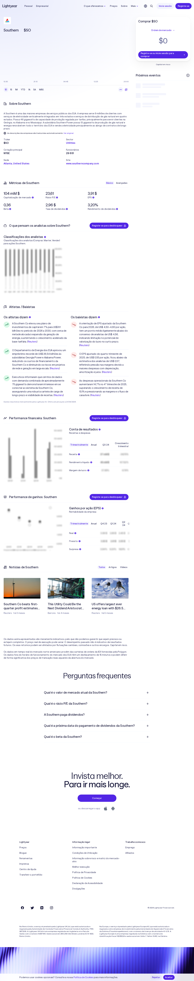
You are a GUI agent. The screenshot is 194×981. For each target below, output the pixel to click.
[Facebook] (22, 908)
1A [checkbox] (29, 89)
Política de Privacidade (84, 872)
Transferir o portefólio (30, 874)
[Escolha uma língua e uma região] (145, 6)
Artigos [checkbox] (113, 567)
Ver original (69, 133)
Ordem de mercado (163, 30)
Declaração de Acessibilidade (87, 883)
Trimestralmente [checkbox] (79, 444)
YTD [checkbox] (23, 89)
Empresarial (42, 6)
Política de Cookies (82, 877)
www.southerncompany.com (82, 163)
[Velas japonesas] (126, 89)
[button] (35, 139)
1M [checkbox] (16, 89)
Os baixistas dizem (85, 317)
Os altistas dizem (17, 317)
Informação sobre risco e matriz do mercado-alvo (96, 860)
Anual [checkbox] (94, 444)
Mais (135, 6)
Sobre (124, 6)
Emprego (130, 847)
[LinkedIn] (42, 908)
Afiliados (129, 853)
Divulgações (78, 888)
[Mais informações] (188, 75)
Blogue (23, 853)
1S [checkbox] (11, 89)
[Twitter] (32, 908)
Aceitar (169, 977)
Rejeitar (156, 977)
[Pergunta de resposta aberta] (147, 692)
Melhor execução (81, 867)
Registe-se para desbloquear (109, 225)
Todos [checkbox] (102, 567)
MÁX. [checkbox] (41, 89)
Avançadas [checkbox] (121, 183)
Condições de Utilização (84, 853)
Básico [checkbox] (109, 183)
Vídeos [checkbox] (123, 567)
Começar (97, 798)
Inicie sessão (165, 6)
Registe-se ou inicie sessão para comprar (163, 55)
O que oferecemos (95, 6)
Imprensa (24, 863)
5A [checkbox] (34, 89)
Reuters (32, 341)
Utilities (70, 142)
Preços (113, 6)
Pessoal (28, 6)
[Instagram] (51, 908)
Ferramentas (25, 858)
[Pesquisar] (152, 6)
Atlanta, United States (16, 163)
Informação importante (84, 847)
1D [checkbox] (6, 89)
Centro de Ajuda (27, 869)
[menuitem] (97, 692)
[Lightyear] (10, 6)
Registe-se (183, 6)
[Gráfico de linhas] (120, 89)
